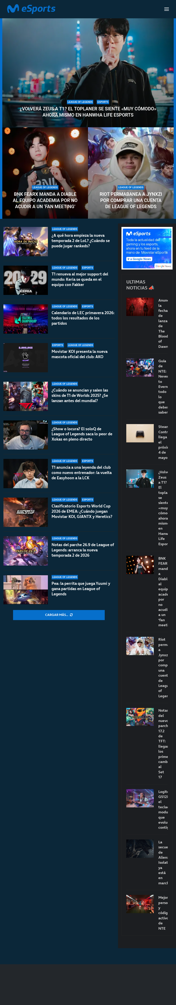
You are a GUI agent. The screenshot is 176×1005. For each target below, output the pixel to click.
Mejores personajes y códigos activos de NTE (163, 913)
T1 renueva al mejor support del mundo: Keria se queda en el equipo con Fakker (80, 279)
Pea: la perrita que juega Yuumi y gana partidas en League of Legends (81, 589)
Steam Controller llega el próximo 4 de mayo (163, 442)
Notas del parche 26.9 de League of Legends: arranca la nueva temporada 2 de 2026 (83, 550)
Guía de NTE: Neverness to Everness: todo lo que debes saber (163, 386)
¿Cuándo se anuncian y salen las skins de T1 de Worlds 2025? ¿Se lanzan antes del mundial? (80, 395)
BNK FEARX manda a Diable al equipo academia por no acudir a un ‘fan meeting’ (45, 200)
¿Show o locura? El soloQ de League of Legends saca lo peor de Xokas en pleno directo (82, 434)
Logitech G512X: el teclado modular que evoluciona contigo (163, 809)
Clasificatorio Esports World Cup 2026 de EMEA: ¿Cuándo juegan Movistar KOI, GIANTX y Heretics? (82, 511)
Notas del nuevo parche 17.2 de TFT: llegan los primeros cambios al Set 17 (163, 743)
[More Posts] (59, 615)
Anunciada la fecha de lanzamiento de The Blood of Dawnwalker (163, 323)
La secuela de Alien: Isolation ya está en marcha (163, 862)
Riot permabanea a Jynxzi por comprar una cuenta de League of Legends (131, 200)
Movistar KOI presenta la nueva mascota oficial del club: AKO (79, 354)
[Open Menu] (166, 9)
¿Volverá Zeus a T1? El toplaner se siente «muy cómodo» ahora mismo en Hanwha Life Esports (88, 112)
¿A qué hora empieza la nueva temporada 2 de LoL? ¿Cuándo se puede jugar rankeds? (81, 241)
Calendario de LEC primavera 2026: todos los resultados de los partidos (83, 318)
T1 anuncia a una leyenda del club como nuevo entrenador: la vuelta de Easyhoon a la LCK (82, 473)
